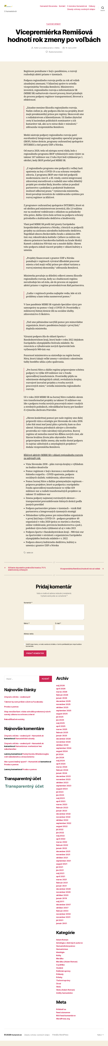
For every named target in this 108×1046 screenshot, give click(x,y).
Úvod (58, 989)
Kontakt (62, 8)
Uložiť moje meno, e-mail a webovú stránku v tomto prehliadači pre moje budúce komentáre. (54, 651)
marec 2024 (61, 772)
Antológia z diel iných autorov (69, 948)
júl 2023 (59, 797)
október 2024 (62, 750)
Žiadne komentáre (55, 56)
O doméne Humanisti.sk (77, 8)
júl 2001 (59, 925)
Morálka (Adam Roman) (67, 967)
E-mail (58, 629)
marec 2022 (61, 847)
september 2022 (63, 828)
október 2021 (62, 863)
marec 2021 (61, 885)
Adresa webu (28, 639)
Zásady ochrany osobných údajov (81, 11)
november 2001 (63, 922)
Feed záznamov (63, 1018)
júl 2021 (59, 872)
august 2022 (62, 832)
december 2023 (63, 782)
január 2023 (61, 816)
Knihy (58, 961)
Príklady (60, 979)
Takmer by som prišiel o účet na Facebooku (23, 707)
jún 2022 (60, 838)
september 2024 (63, 753)
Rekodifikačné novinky (14, 725)
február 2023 (62, 813)
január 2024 (61, 778)
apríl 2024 (60, 769)
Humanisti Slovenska (48, 8)
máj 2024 (60, 766)
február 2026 (62, 700)
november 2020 (63, 897)
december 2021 (63, 857)
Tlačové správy (54, 28)
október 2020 (62, 900)
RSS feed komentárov (66, 1021)
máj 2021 (60, 879)
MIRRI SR (30, 556)
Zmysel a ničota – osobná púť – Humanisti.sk (24, 741)
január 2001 (61, 929)
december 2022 (63, 819)
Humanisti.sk (17, 1040)
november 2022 (63, 822)
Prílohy (59, 983)
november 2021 (63, 860)
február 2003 (62, 916)
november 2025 (63, 710)
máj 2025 (60, 728)
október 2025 (62, 713)
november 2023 (63, 785)
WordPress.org (63, 1024)
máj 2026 (60, 691)
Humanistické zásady (25, 744)
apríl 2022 (60, 844)
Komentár (28, 608)
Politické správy (63, 976)
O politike (60, 970)
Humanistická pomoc (65, 951)
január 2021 (61, 891)
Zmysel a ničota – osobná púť (17, 702)
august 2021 (61, 869)
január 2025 (61, 741)
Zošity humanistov (64, 998)
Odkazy (92, 8)
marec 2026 (61, 697)
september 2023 (63, 791)
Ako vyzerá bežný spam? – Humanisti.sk (22, 767)
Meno (27, 629)
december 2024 (63, 744)
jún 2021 (60, 875)
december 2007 (63, 910)
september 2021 (63, 866)
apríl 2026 (60, 694)
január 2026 (61, 703)
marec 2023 (61, 810)
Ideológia (60, 957)
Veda (58, 992)
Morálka (59, 964)
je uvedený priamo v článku (49, 52)
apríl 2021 (60, 882)
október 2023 (62, 788)
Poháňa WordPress (65, 1040)
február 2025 (62, 738)
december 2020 (63, 894)
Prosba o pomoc (11, 712)
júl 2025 (59, 722)
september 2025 (63, 716)
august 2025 (62, 719)
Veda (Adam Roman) (65, 995)
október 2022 (62, 825)
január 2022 (61, 853)
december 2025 (63, 706)
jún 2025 (60, 725)
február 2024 (62, 775)
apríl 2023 (60, 807)
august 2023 (62, 794)
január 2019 (61, 904)
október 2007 (62, 913)
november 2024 (63, 747)
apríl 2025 (60, 731)
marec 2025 (61, 735)
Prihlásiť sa (61, 1015)
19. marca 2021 (71, 52)
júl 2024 (59, 760)
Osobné (59, 973)
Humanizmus (62, 954)
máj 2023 (60, 803)
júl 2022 (59, 835)
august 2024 (62, 756)
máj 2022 (60, 841)
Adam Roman (62, 945)
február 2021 (62, 888)
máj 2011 (60, 907)
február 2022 (62, 850)
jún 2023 (60, 800)
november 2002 (63, 919)
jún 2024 (60, 763)
